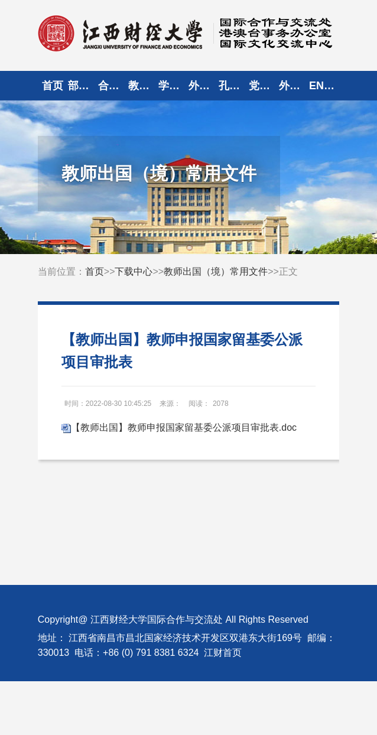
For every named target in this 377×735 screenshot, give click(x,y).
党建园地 (264, 86)
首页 (52, 86)
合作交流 (113, 86)
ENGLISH (324, 86)
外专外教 (203, 86)
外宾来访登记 (294, 86)
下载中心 (133, 271)
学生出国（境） (173, 86)
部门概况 (83, 86)
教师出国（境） (143, 86)
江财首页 (223, 653)
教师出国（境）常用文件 (216, 271)
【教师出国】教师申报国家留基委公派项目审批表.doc (184, 427)
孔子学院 (234, 86)
